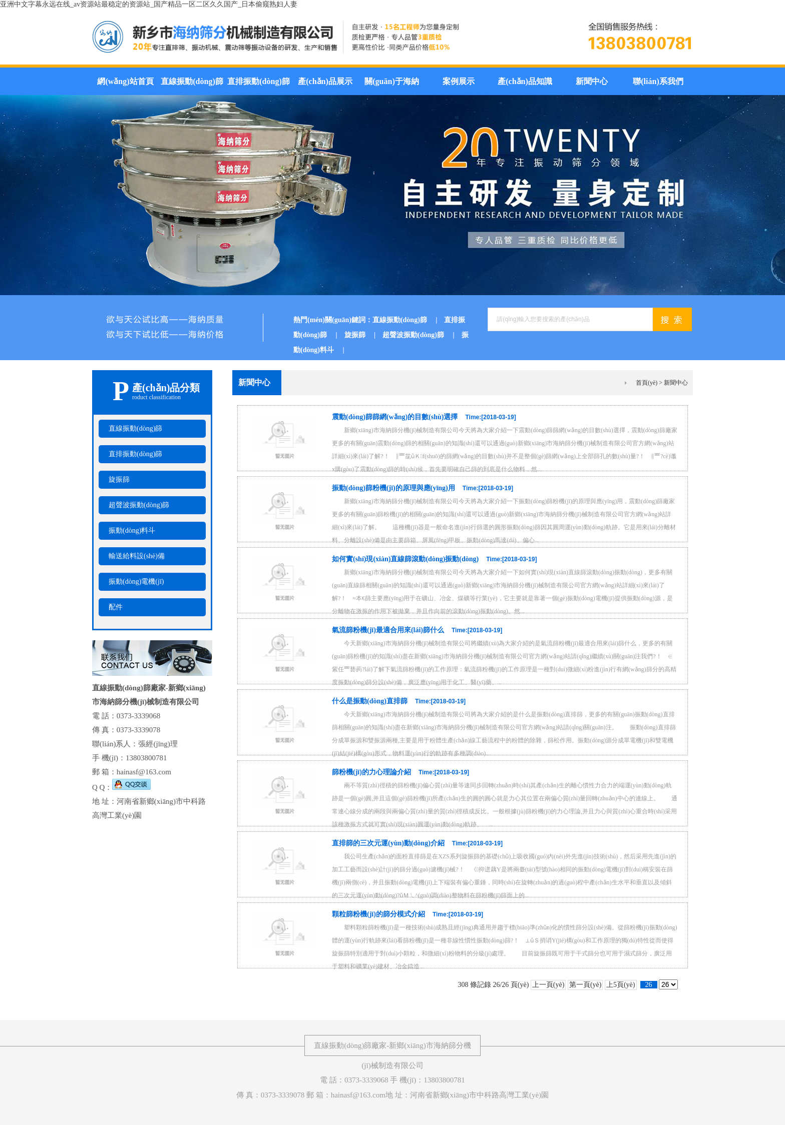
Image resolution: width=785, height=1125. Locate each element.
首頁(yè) (646, 382)
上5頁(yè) (620, 984)
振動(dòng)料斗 (132, 530)
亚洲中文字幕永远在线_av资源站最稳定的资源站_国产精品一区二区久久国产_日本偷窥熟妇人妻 (148, 4)
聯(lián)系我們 (658, 81)
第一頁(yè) (585, 984)
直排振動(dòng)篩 (258, 81)
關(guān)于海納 (391, 81)
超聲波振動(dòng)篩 (422, 335)
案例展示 (459, 81)
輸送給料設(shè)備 (137, 556)
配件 (116, 607)
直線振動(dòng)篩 (192, 81)
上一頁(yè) (548, 984)
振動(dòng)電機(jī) (136, 581)
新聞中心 (592, 81)
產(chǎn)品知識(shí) (525, 86)
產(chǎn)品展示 (325, 81)
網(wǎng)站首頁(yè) (125, 86)
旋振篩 (363, 335)
